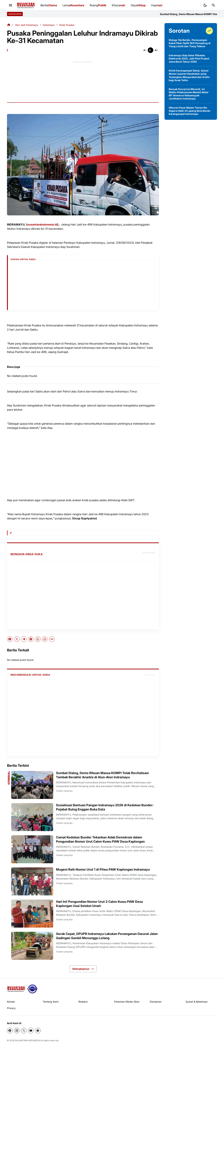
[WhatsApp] (38, 639)
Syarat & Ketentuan (197, 1001)
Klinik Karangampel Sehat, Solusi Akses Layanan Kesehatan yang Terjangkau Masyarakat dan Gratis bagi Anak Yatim (189, 75)
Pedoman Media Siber (126, 1001)
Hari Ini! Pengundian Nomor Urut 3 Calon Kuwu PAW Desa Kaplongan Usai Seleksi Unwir (99, 903)
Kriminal (8, 778)
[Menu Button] (10, 5)
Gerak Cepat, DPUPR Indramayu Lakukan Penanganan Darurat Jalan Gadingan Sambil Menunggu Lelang (107, 936)
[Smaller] (145, 50)
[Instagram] (17, 1030)
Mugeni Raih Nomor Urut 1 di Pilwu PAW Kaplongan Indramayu (103, 869)
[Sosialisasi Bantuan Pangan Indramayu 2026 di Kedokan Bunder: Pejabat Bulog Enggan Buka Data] (32, 817)
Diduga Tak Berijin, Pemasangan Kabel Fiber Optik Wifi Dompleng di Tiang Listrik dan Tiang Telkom (190, 43)
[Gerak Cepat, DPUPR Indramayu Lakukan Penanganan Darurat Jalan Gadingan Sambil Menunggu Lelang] (32, 946)
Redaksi (83, 1001)
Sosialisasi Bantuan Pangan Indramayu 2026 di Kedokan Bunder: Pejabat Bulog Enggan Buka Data (104, 807)
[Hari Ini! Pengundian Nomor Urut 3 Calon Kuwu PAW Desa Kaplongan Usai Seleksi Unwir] (32, 914)
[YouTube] (31, 1030)
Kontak (11, 1001)
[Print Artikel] (45, 639)
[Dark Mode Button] (205, 5)
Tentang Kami (50, 1001)
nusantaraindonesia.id (42, 224)
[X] (17, 639)
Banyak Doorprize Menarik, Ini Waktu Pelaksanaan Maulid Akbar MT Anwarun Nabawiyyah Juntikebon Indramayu (189, 94)
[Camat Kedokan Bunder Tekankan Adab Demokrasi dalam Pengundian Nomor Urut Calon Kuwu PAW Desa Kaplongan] (32, 849)
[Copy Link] (52, 639)
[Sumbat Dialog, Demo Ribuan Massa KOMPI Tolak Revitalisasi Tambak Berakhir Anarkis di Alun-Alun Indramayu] (32, 785)
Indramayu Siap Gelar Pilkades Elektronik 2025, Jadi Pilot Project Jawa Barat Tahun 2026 (189, 58)
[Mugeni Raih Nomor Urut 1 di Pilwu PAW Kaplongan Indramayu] (32, 881)
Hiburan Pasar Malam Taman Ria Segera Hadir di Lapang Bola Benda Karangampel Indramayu (189, 110)
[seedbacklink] (32, 989)
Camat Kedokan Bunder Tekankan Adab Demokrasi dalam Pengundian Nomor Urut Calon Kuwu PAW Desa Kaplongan (100, 839)
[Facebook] (10, 639)
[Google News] (38, 1030)
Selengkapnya (83, 968)
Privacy (11, 1008)
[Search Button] (213, 5)
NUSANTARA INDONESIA (27, 1040)
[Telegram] (24, 639)
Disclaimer (156, 1001)
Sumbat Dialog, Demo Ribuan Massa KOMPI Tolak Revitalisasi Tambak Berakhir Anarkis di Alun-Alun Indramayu (102, 775)
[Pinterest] (31, 639)
